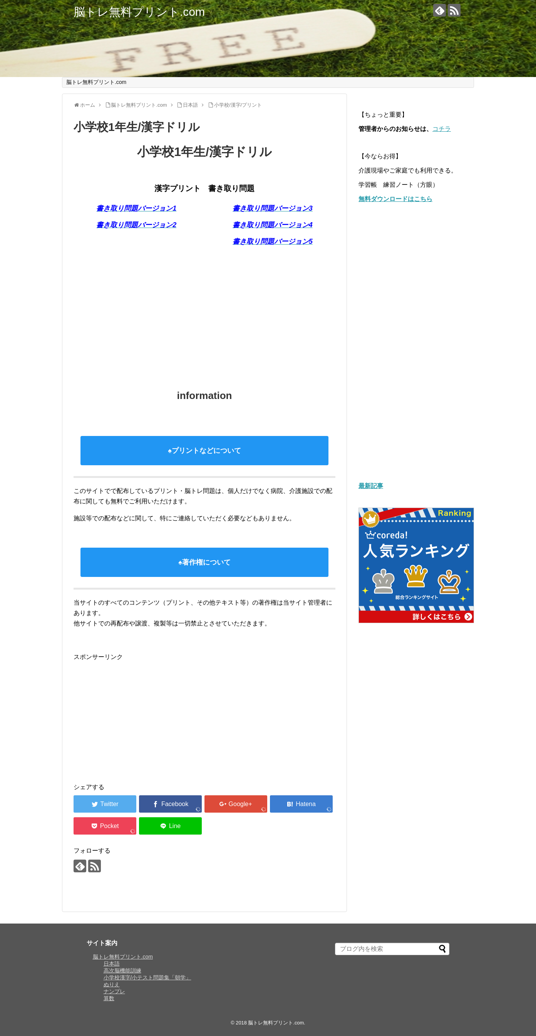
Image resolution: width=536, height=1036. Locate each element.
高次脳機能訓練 (122, 970)
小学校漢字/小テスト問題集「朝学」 (147, 977)
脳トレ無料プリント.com (139, 11)
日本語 (112, 964)
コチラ (441, 129)
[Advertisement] (204, 310)
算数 (109, 998)
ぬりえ (112, 984)
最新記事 (370, 486)
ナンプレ (114, 991)
